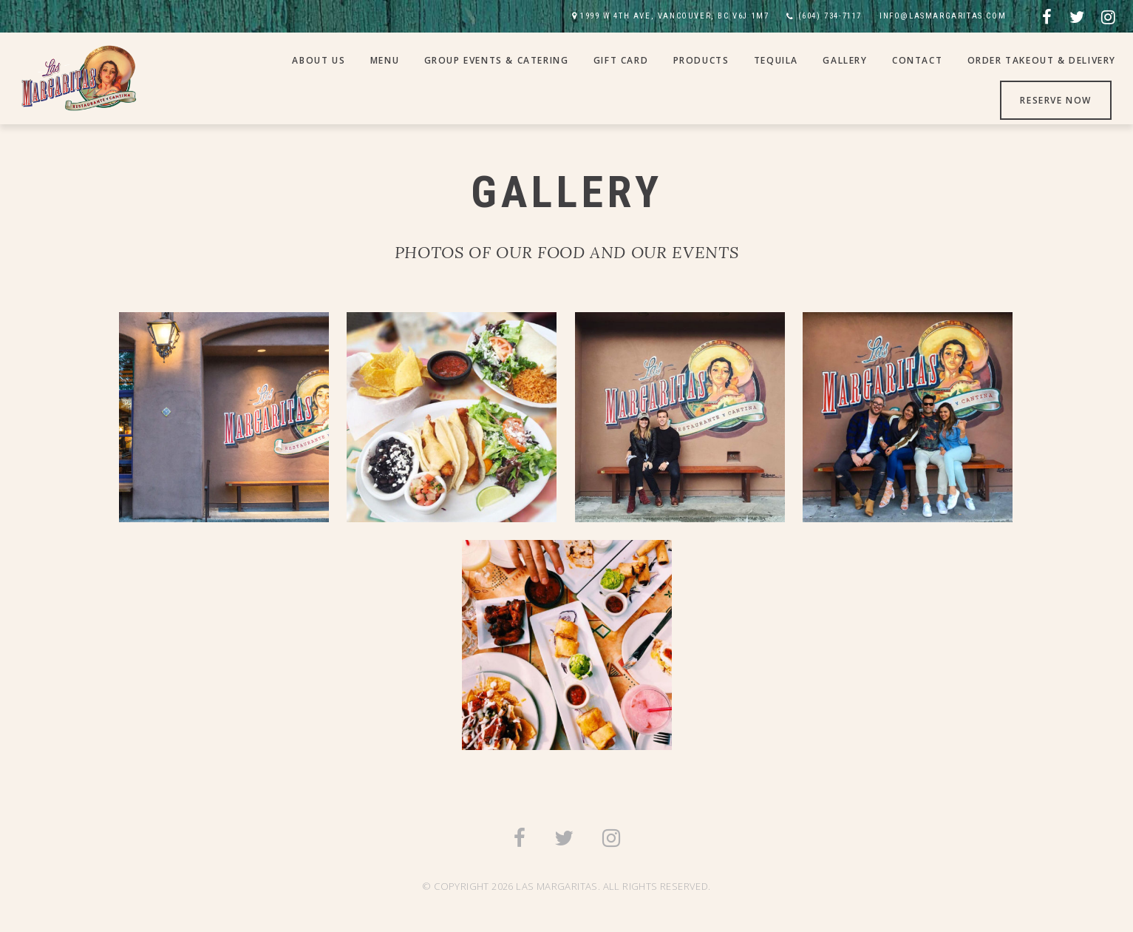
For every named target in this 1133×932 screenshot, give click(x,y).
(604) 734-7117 (830, 16)
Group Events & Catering (496, 60)
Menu (384, 60)
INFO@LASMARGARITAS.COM (942, 16)
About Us (318, 60)
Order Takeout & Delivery (1041, 60)
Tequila (776, 60)
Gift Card (620, 60)
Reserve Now (1056, 100)
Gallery (845, 60)
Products (701, 60)
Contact (917, 60)
